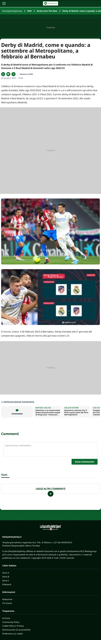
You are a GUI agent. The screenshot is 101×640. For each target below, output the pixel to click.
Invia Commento (84, 461)
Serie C (5, 580)
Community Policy (10, 622)
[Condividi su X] (13, 74)
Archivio (6, 618)
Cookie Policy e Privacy (13, 625)
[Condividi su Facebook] (8, 74)
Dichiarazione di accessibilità (16, 629)
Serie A (5, 572)
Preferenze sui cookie (12, 633)
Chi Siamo (7, 603)
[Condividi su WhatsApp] (3, 74)
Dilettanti (6, 584)
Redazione (7, 599)
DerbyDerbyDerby (12, 11)
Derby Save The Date (47, 11)
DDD (29, 11)
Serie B (5, 576)
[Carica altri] (50, 494)
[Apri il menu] (4, 3)
